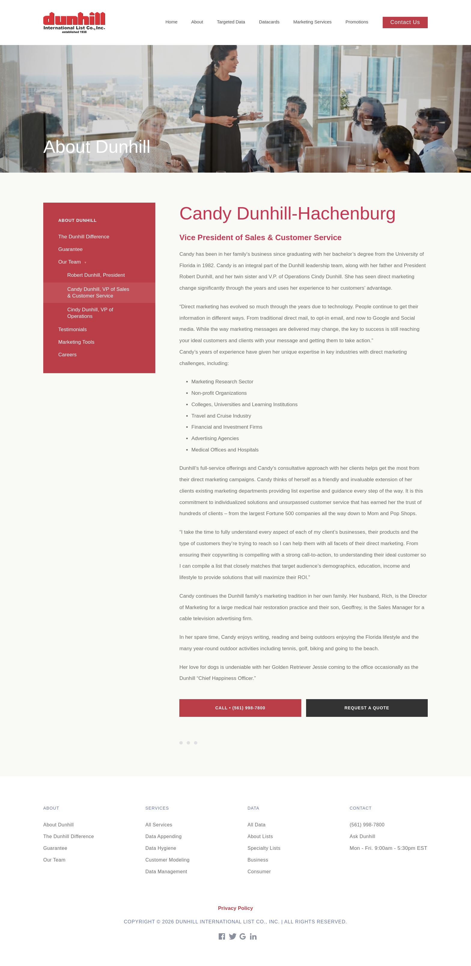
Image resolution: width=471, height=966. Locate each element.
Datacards (269, 21)
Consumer (259, 871)
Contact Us (405, 22)
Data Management (166, 871)
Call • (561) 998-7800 (240, 707)
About (197, 21)
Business (258, 859)
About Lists (260, 836)
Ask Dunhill (362, 836)
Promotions (356, 21)
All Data (257, 824)
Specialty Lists (264, 848)
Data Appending (163, 836)
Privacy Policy (235, 908)
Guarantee (55, 848)
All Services (158, 824)
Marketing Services (312, 21)
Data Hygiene (160, 848)
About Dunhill (58, 824)
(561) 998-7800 (367, 824)
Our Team (54, 859)
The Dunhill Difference (68, 836)
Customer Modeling (167, 859)
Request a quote (367, 707)
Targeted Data (231, 21)
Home (172, 21)
